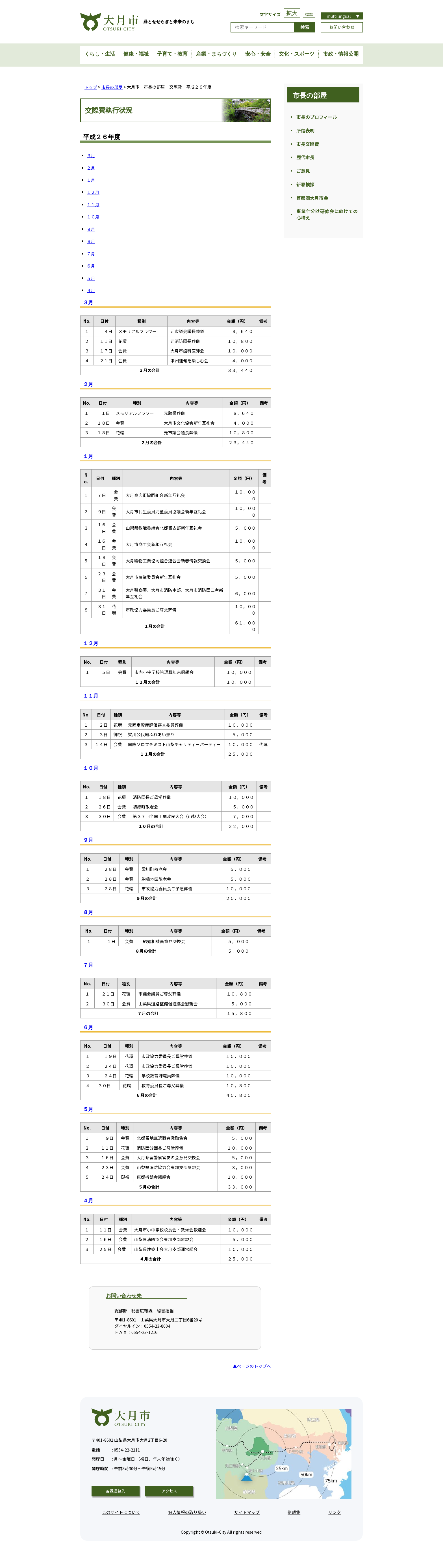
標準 (309, 14)
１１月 (93, 204)
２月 (91, 167)
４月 (91, 290)
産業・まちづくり (216, 54)
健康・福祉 (136, 54)
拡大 (291, 13)
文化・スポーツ (296, 54)
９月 (91, 229)
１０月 (93, 216)
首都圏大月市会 (312, 203)
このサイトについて (121, 1512)
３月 (91, 155)
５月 (91, 278)
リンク (334, 1512)
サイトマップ (247, 1512)
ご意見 (303, 174)
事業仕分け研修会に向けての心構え (327, 221)
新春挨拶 (305, 188)
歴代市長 (305, 160)
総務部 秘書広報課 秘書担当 (144, 1311)
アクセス (169, 1491)
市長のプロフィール (316, 117)
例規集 (294, 1512)
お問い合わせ (342, 27)
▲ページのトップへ (252, 1366)
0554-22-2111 (116, 1449)
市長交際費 (307, 145)
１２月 (93, 192)
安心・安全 (258, 54)
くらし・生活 (99, 54)
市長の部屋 (112, 87)
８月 (91, 241)
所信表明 (305, 131)
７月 (91, 253)
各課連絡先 (115, 1491)
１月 (91, 180)
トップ (90, 87)
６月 (91, 265)
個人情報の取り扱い (187, 1512)
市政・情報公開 (341, 54)
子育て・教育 (172, 54)
